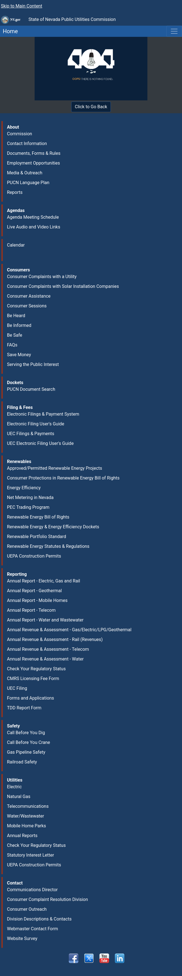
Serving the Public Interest (33, 364)
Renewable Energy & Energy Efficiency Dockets (53, 526)
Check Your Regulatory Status (36, 668)
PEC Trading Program (28, 507)
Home (9, 31)
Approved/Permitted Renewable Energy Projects (54, 468)
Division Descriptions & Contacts (39, 919)
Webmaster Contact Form (32, 928)
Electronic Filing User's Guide (35, 423)
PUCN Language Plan (28, 182)
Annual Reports (22, 835)
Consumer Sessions (27, 306)
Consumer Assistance (29, 296)
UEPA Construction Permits (34, 556)
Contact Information (27, 143)
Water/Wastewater (25, 816)
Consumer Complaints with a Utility (41, 276)
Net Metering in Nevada (30, 497)
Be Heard (16, 315)
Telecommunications (28, 806)
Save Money (19, 354)
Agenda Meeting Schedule (33, 217)
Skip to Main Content (21, 6)
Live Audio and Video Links (33, 227)
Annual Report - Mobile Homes (37, 600)
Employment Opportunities (33, 163)
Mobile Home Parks (26, 825)
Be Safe (14, 335)
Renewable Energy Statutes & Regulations (48, 546)
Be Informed (19, 325)
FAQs (12, 345)
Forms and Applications (30, 698)
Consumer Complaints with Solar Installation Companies (63, 286)
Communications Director (32, 889)
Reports (15, 192)
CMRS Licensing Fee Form (33, 678)
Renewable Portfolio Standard (36, 536)
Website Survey (22, 938)
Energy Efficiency (24, 487)
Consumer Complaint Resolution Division (47, 899)
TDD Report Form (24, 707)
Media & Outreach (24, 172)
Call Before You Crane (28, 742)
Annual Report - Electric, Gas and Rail (43, 581)
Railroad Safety (22, 762)
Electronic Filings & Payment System (43, 414)
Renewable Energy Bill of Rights (38, 517)
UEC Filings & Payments (30, 433)
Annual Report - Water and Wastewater (45, 620)
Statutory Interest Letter (30, 855)
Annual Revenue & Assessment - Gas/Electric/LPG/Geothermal (69, 629)
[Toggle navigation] (174, 31)
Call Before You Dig (26, 732)
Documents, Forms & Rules (34, 153)
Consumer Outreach (27, 909)
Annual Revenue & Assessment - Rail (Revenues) (55, 639)
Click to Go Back (91, 106)
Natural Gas (18, 796)
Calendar (16, 245)
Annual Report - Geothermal (34, 590)
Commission (19, 133)
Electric (14, 786)
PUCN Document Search (31, 389)
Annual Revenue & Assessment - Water (45, 659)
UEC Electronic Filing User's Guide (40, 443)
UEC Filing (17, 688)
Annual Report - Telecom (31, 610)
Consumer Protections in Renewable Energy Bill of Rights (63, 478)
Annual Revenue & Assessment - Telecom (48, 649)
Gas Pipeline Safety (26, 752)
